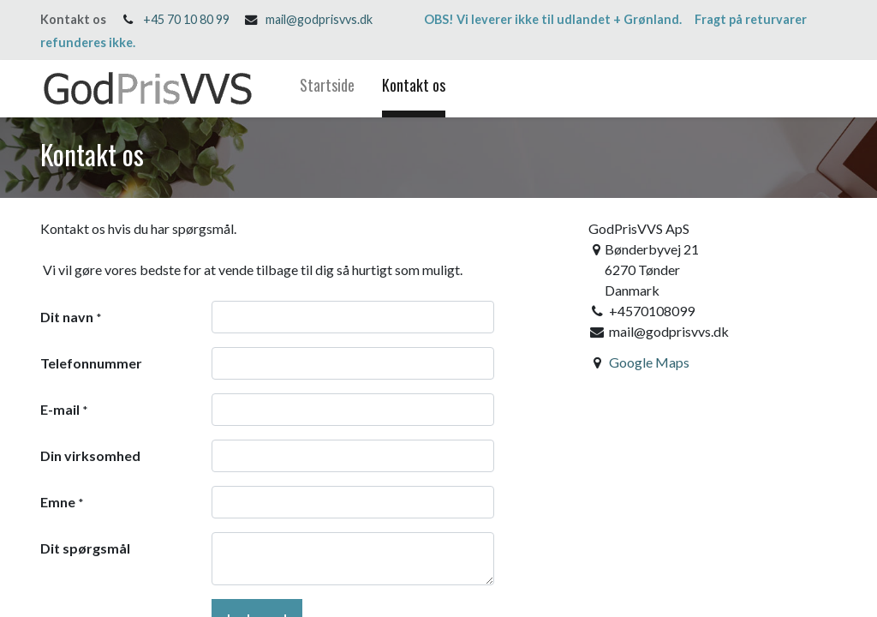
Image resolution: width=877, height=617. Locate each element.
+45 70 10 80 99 (186, 19)
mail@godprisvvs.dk (319, 19)
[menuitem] (327, 88)
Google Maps (649, 362)
